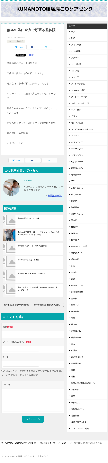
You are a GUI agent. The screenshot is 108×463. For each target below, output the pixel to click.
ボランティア (77, 142)
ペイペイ (75, 136)
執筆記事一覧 (55, 195)
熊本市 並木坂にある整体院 (28, 260)
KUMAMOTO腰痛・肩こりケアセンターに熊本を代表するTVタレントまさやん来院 (38, 233)
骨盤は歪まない (78, 409)
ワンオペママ (77, 162)
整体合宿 (75, 259)
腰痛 (73, 370)
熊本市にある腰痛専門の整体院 (16, 305)
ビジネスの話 (77, 123)
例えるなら (76, 194)
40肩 (73, 32)
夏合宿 (74, 220)
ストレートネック (79, 97)
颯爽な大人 (76, 402)
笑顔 (73, 318)
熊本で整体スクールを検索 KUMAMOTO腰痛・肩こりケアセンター (38, 288)
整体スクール (77, 253)
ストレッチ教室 (78, 84)
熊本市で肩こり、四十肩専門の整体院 (32, 246)
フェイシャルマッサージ (82, 129)
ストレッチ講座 (78, 90)
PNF (73, 38)
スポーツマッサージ (80, 103)
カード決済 (76, 64)
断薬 (73, 266)
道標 (73, 376)
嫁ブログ (75, 240)
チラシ (74, 116)
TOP (30, 443)
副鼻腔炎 (75, 207)
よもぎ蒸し (76, 51)
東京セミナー (77, 285)
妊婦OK (74, 227)
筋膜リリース (77, 337)
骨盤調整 (75, 415)
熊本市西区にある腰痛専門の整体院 (31, 274)
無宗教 (74, 298)
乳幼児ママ (76, 175)
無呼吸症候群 (77, 292)
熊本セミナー (77, 305)
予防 (73, 181)
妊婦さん (75, 233)
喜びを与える (77, 214)
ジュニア (75, 77)
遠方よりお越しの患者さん (83, 383)
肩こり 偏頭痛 (77, 357)
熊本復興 (20, 41)
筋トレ (74, 324)
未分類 (74, 272)
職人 (73, 344)
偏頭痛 (74, 201)
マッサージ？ (77, 149)
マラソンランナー (79, 155)
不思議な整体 (77, 168)
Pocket (30, 55)
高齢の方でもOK (78, 422)
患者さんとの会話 (79, 246)
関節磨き (75, 389)
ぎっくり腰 (76, 45)
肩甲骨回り (76, 363)
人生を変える (77, 188)
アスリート (76, 58)
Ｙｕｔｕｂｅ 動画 (80, 428)
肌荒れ (74, 350)
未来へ (10, 41)
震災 (73, 396)
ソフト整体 (76, 110)
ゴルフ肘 (75, 71)
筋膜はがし (76, 331)
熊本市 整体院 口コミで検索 (29, 218)
